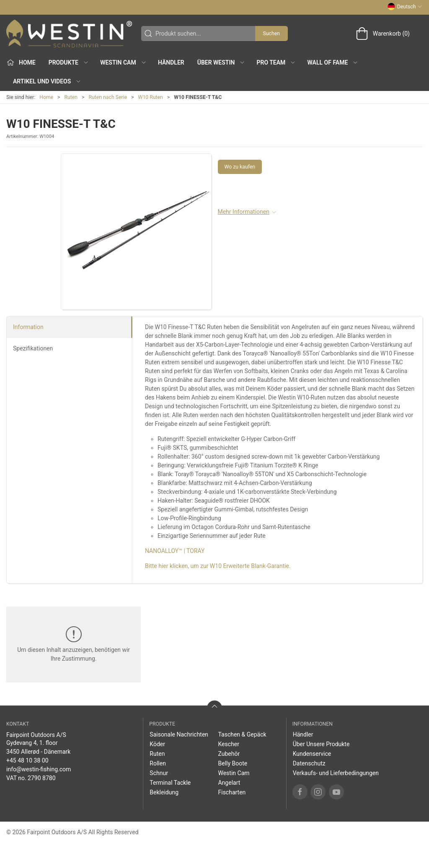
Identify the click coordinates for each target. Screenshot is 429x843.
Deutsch (405, 6)
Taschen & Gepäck (242, 734)
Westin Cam (233, 773)
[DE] (69, 33)
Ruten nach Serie (108, 97)
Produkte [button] (69, 62)
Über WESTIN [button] (221, 62)
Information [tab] (28, 327)
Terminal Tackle (170, 782)
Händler (171, 62)
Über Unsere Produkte (321, 744)
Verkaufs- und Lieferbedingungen (336, 773)
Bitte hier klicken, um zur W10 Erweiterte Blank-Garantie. (218, 566)
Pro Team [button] (276, 62)
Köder (157, 744)
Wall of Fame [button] (333, 62)
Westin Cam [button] (123, 62)
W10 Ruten (150, 97)
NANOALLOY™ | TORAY (174, 550)
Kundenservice (312, 753)
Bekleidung (164, 792)
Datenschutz (309, 763)
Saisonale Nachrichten (179, 734)
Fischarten (232, 792)
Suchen (271, 33)
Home (46, 97)
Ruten (71, 97)
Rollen (158, 763)
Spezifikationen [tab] (33, 348)
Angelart (229, 782)
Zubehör (229, 753)
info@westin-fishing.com (38, 769)
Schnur (159, 773)
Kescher (228, 744)
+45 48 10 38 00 (27, 760)
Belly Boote (232, 763)
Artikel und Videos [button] (47, 81)
